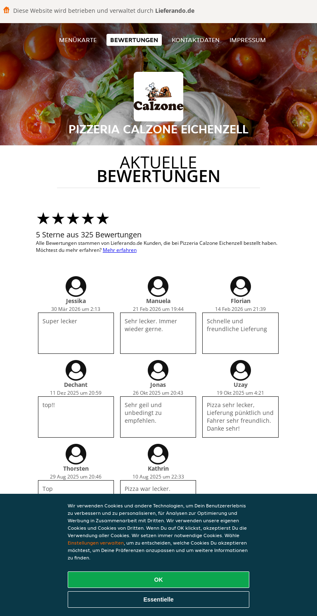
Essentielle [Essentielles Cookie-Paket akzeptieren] (158, 599)
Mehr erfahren (120, 250)
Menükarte (78, 40)
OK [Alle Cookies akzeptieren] (158, 579)
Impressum (247, 40)
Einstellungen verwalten (96, 543)
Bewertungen (134, 40)
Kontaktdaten (196, 40)
